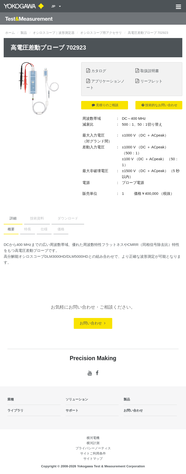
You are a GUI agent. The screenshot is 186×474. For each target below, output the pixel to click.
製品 (23, 33)
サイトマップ (93, 458)
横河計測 (93, 443)
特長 (27, 229)
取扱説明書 (149, 71)
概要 (11, 229)
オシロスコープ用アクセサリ (101, 33)
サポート (72, 410)
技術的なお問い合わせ (159, 105)
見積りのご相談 (105, 105)
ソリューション (77, 399)
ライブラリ (15, 410)
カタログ (98, 71)
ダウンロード (67, 218)
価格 (60, 229)
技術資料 (37, 218)
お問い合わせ (92, 323)
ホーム (10, 33)
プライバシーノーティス (93, 448)
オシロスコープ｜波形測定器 (53, 33)
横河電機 (93, 438)
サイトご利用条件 (93, 453)
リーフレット (151, 81)
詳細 (13, 218)
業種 (10, 399)
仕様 (44, 229)
